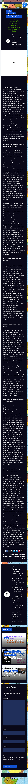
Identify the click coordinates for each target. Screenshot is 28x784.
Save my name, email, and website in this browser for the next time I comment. (13, 760)
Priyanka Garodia (16, 36)
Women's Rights (10, 654)
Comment (6, 698)
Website (5, 746)
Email (5, 738)
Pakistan (7, 652)
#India (14, 40)
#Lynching (15, 42)
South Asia (11, 13)
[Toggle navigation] (2, 3)
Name (5, 729)
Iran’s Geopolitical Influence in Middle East (19, 556)
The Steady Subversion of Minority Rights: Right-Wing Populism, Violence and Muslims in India (14, 25)
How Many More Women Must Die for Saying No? (13, 659)
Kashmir (14, 671)
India (9, 11)
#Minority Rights (16, 44)
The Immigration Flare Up (13, 641)
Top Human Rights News (14, 16)
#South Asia (16, 47)
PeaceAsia (7, 645)
